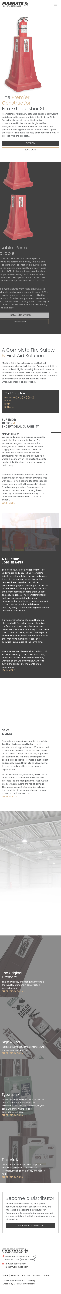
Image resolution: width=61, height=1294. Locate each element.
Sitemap (32, 1280)
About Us (15, 1275)
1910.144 (8, 403)
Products (26, 1275)
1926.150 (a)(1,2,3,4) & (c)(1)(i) (19, 397)
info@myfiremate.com (16, 1266)
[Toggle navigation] (55, 4)
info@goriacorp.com (15, 1263)
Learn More (9, 502)
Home (5, 1275)
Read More (30, 149)
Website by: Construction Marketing (19, 1283)
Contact (47, 1275)
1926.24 (7, 400)
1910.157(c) (9, 406)
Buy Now (30, 143)
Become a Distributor (30, 1225)
